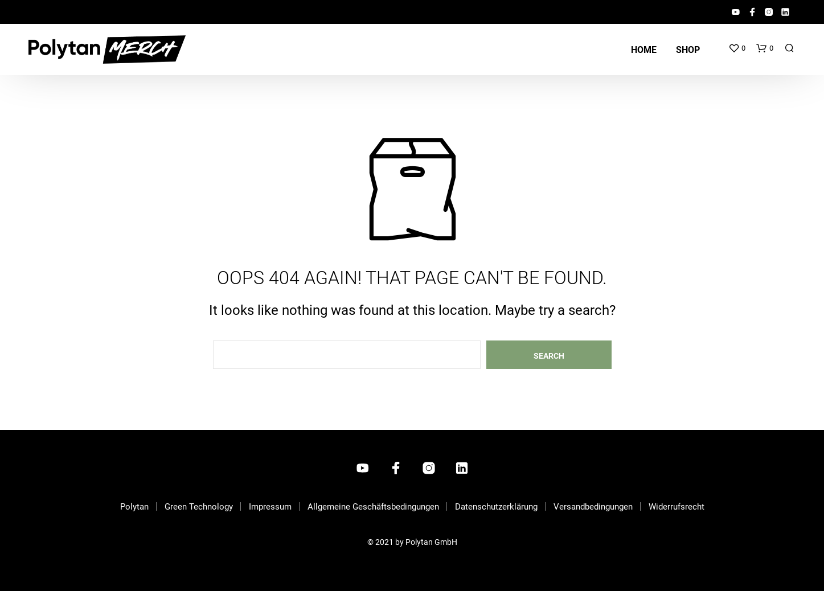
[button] (736, 48)
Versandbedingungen (593, 507)
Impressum (270, 507)
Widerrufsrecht (676, 507)
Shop (688, 49)
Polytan (134, 507)
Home (644, 49)
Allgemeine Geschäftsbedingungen (373, 507)
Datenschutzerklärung (496, 507)
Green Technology (199, 507)
